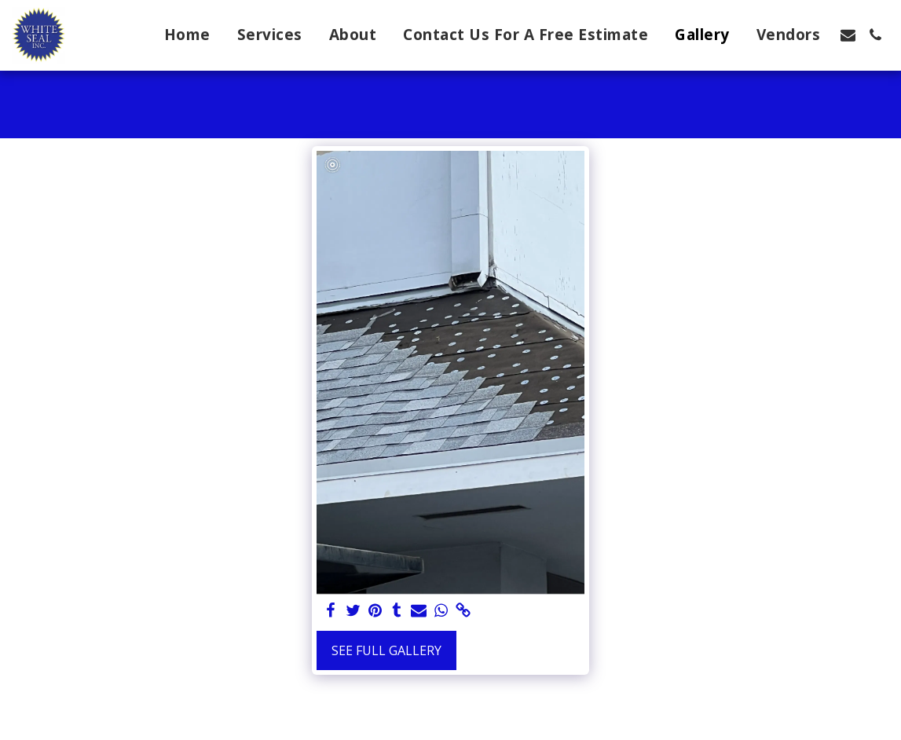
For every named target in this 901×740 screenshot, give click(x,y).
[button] (848, 34)
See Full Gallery (386, 650)
